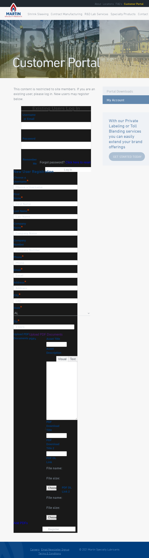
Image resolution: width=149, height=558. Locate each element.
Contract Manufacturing (66, 14)
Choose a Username (21, 180)
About (98, 3)
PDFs (32, 338)
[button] (61, 468)
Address (20, 282)
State (18, 308)
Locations (108, 3)
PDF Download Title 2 (52, 444)
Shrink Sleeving (38, 14)
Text (73, 359)
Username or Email (29, 116)
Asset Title (53, 338)
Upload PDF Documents (21, 336)
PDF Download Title (52, 426)
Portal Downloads (120, 91)
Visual (62, 359)
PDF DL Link (51, 460)
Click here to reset (77, 162)
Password (29, 138)
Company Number (20, 242)
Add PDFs (21, 523)
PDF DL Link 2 (67, 489)
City (17, 295)
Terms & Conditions (49, 553)
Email (18, 270)
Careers (35, 549)
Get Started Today (127, 156)
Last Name (21, 211)
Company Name (20, 226)
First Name (18, 196)
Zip (16, 321)
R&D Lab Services (96, 14)
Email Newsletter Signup (55, 549)
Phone (18, 257)
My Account (115, 100)
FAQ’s (119, 3)
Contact (143, 14)
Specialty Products (123, 14)
